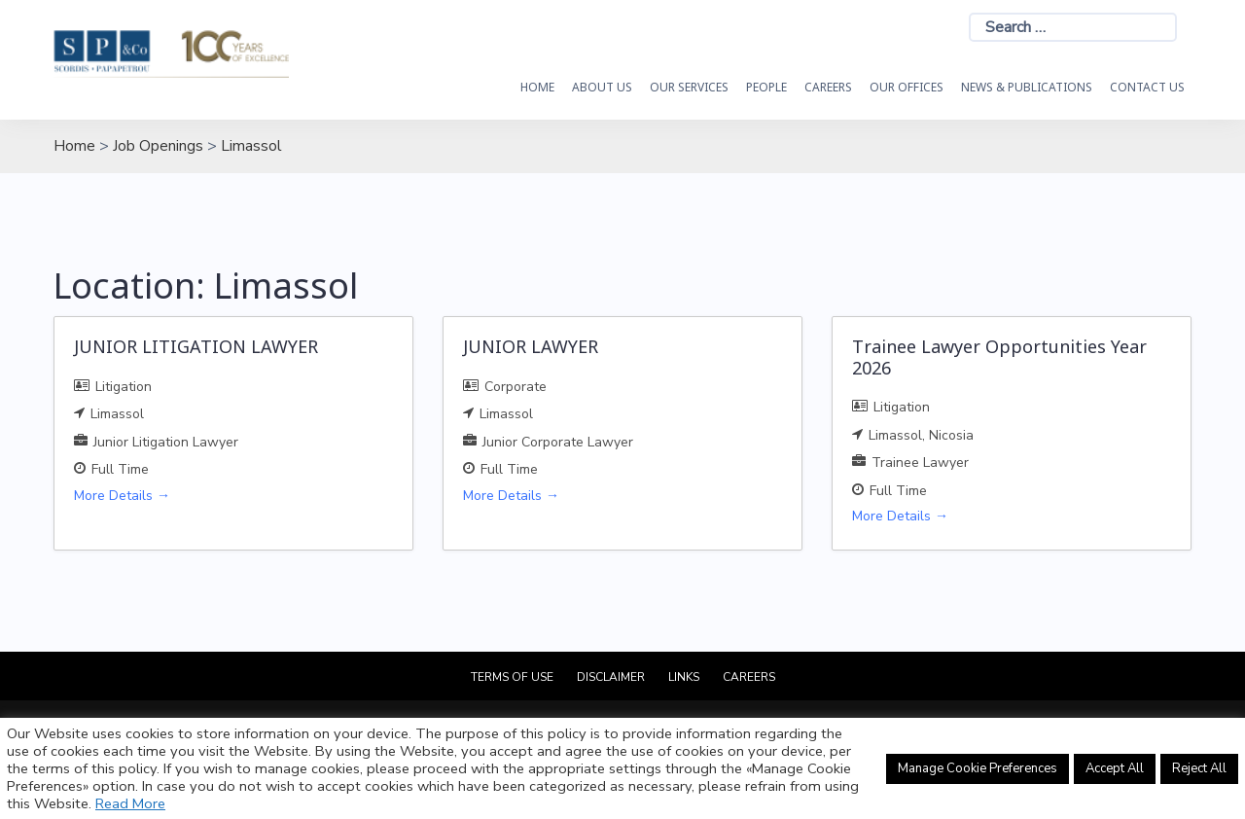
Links (683, 677)
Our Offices (906, 87)
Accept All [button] (1114, 768)
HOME (537, 87)
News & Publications (1026, 87)
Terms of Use (512, 677)
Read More (130, 803)
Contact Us (1147, 87)
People (766, 87)
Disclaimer (611, 677)
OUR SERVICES (689, 87)
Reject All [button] (1199, 768)
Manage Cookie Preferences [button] (977, 768)
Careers (828, 87)
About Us (602, 87)
